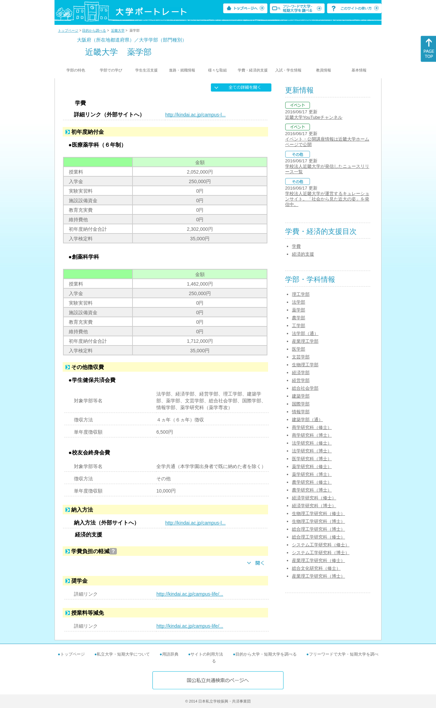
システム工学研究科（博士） (320, 552)
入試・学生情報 (288, 70)
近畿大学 (118, 30)
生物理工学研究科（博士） (318, 521)
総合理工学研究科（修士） (318, 537)
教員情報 (323, 70)
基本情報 (359, 70)
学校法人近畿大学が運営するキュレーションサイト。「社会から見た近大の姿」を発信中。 (327, 199)
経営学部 (301, 380)
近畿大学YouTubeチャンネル (313, 117)
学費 (296, 246)
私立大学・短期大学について (123, 654)
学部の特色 (75, 70)
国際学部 (301, 403)
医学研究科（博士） (312, 458)
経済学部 (301, 372)
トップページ (68, 30)
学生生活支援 (146, 70)
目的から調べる (94, 30)
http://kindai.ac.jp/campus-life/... (189, 594)
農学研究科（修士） (312, 482)
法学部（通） (305, 333)
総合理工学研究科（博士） (318, 529)
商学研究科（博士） (312, 435)
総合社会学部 (305, 388)
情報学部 (301, 411)
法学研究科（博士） (312, 450)
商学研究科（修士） (312, 427)
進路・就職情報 (182, 70)
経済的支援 (303, 254)
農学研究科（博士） (312, 490)
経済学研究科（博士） (314, 505)
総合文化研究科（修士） (316, 568)
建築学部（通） (307, 419)
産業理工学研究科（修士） (318, 560)
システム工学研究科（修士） (320, 544)
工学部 (298, 325)
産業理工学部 (305, 341)
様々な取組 (217, 70)
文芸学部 (301, 356)
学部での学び (111, 70)
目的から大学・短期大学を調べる (266, 654)
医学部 (298, 349)
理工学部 (301, 294)
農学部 (298, 317)
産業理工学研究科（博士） (318, 576)
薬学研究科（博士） (312, 474)
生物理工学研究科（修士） (318, 513)
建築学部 (301, 396)
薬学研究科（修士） (312, 466)
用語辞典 (170, 654)
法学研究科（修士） (312, 443)
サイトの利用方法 (206, 654)
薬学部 (298, 309)
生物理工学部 (305, 364)
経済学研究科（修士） (314, 497)
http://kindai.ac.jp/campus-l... (195, 114)
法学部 (298, 302)
